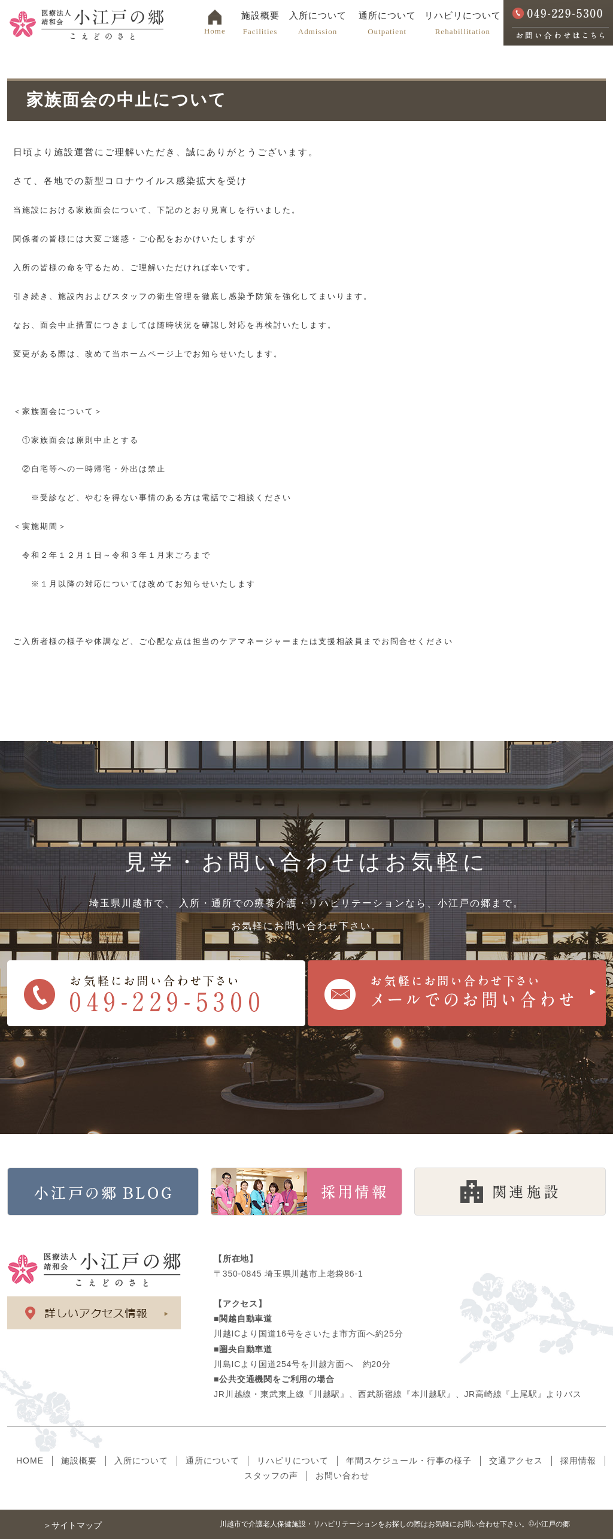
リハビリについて (462, 23)
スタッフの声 (271, 1475)
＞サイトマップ (72, 1525)
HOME (30, 1460)
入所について (317, 23)
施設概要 (260, 23)
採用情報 (578, 1460)
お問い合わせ (342, 1475)
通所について (387, 23)
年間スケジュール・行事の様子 (409, 1460)
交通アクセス (516, 1460)
